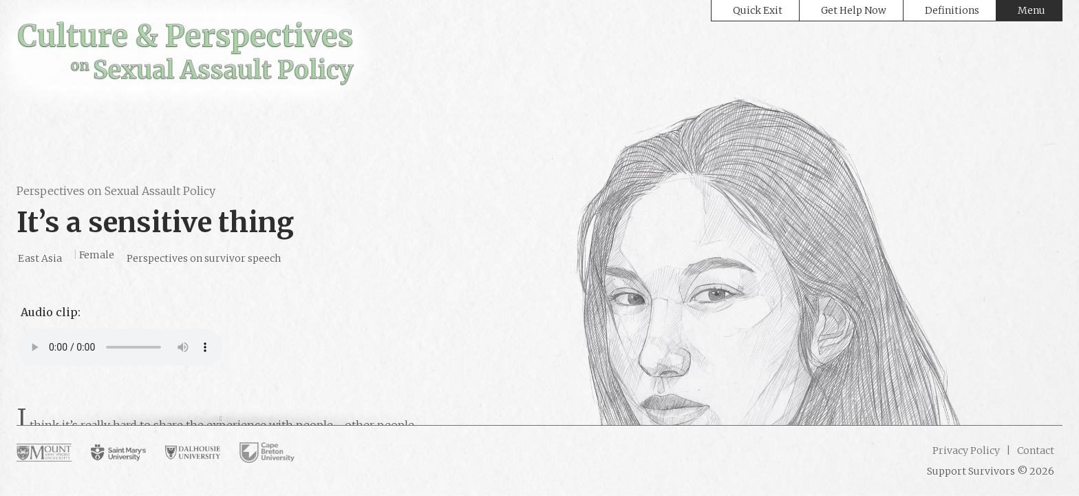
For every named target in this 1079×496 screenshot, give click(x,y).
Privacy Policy (966, 450)
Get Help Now (853, 10)
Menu (1031, 10)
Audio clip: (51, 312)
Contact (1034, 450)
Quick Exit (757, 10)
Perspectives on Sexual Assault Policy (116, 191)
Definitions (952, 10)
